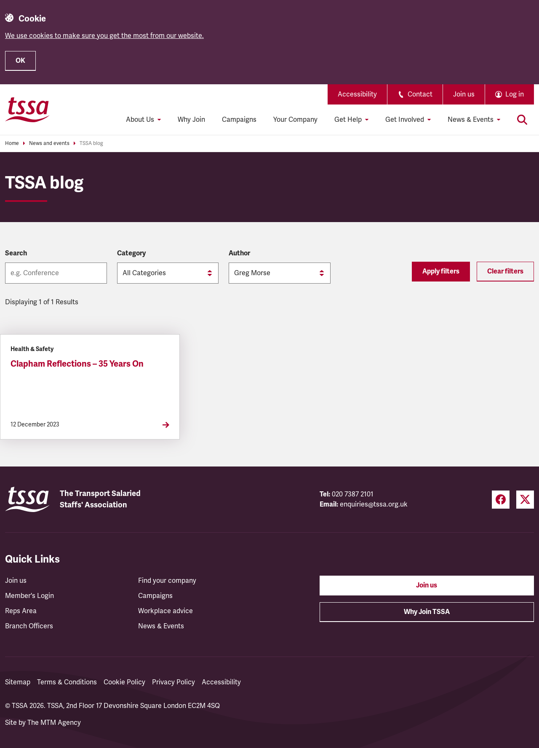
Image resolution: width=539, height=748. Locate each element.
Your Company (295, 119)
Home (12, 143)
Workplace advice (165, 611)
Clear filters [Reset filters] (505, 271)
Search (16, 253)
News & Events (161, 626)
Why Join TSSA (427, 612)
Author (239, 253)
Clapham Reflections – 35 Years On (77, 364)
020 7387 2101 (353, 494)
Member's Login (29, 596)
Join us (464, 94)
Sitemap (17, 682)
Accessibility (357, 94)
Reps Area (21, 611)
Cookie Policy (124, 682)
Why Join (191, 119)
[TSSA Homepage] (27, 109)
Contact (415, 94)
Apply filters (440, 271)
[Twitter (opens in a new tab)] (525, 500)
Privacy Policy (173, 682)
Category (131, 253)
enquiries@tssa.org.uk (374, 504)
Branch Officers (29, 626)
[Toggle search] (522, 120)
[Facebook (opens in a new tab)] (501, 500)
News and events (49, 143)
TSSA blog (91, 143)
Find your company (167, 580)
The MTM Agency (54, 723)
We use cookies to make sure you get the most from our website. (104, 36)
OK (20, 60)
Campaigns (239, 119)
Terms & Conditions (67, 682)
